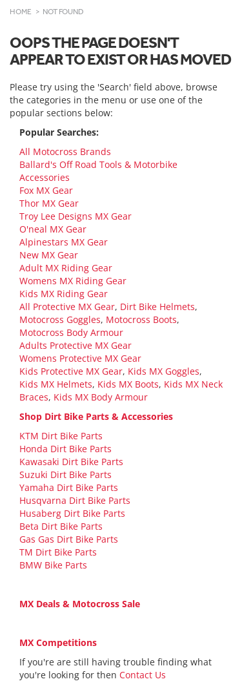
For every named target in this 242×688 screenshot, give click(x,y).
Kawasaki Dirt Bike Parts (71, 461)
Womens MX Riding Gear (72, 281)
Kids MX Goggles (163, 371)
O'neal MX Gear (52, 229)
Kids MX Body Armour (101, 397)
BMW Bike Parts (53, 565)
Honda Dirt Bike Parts (65, 449)
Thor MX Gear (49, 203)
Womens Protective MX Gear (80, 358)
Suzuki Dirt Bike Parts (65, 474)
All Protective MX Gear (67, 306)
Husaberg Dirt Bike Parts (72, 513)
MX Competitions (58, 642)
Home (21, 11)
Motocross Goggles (60, 319)
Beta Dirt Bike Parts (61, 526)
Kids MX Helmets (55, 384)
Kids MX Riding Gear (63, 293)
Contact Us (142, 675)
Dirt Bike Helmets (157, 306)
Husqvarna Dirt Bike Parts (74, 500)
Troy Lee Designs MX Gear (75, 216)
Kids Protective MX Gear (71, 371)
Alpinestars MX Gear (63, 242)
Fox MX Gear (46, 190)
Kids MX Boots (128, 384)
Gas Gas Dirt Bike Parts (68, 539)
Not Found (63, 11)
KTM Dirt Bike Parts (61, 436)
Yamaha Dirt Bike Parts (68, 487)
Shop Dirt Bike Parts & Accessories (96, 416)
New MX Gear (48, 255)
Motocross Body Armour (71, 332)
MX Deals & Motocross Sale (79, 604)
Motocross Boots (141, 319)
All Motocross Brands (65, 151)
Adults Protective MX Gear (75, 345)
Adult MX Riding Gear (65, 268)
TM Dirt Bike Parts (58, 552)
